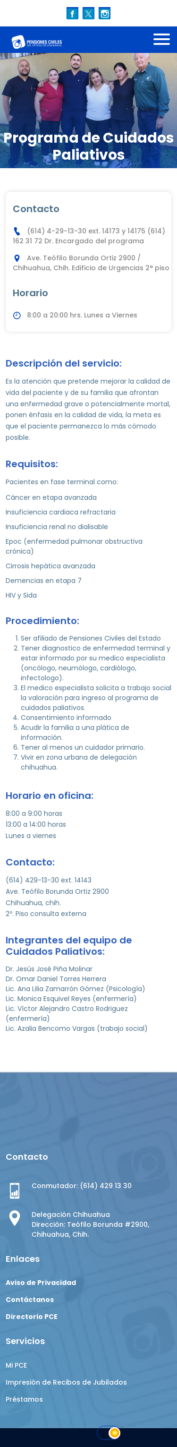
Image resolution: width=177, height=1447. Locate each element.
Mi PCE (16, 1365)
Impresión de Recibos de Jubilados (66, 1382)
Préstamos (24, 1399)
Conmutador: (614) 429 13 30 (82, 1185)
